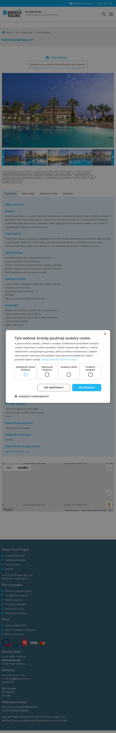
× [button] (105, 334)
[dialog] (58, 366)
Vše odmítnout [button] (54, 387)
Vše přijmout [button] (86, 387)
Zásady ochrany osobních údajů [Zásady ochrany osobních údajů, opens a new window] (59, 359)
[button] (32, 396)
